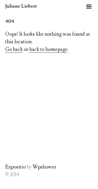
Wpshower (44, 167)
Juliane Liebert (21, 6)
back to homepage (48, 49)
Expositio (15, 167)
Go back (14, 49)
